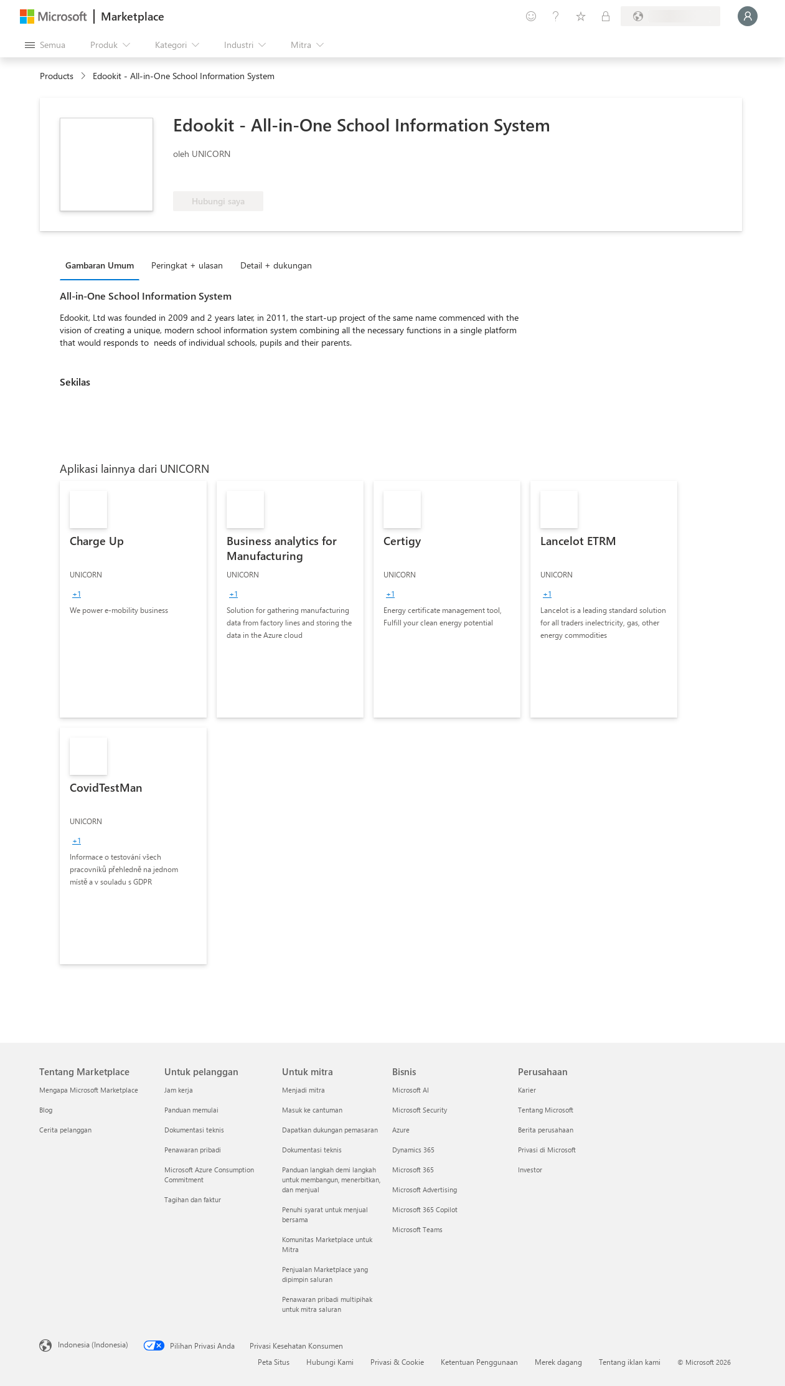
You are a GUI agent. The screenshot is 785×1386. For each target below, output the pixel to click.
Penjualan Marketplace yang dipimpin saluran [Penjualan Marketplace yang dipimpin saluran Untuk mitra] (325, 1274)
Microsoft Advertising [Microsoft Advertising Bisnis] (424, 1189)
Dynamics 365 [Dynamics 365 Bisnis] (413, 1149)
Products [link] (56, 76)
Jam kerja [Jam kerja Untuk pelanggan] (178, 1089)
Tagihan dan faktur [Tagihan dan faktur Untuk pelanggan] (192, 1199)
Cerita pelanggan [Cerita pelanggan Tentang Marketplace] (65, 1129)
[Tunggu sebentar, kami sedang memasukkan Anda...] (747, 16)
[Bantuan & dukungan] (556, 16)
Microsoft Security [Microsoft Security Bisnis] (419, 1109)
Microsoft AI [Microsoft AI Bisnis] (410, 1089)
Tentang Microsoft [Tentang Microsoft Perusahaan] (545, 1109)
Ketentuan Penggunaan (479, 1362)
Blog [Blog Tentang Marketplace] (45, 1109)
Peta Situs (273, 1362)
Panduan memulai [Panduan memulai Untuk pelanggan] (191, 1109)
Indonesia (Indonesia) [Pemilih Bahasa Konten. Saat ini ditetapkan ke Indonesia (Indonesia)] (93, 1344)
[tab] (103, 264)
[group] (76, 594)
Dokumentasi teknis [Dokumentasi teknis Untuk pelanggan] (194, 1129)
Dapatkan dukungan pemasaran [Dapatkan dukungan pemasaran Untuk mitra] (330, 1129)
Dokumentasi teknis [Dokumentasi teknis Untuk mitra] (312, 1149)
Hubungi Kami (330, 1362)
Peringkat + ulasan (187, 265)
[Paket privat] (606, 16)
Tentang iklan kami (629, 1362)
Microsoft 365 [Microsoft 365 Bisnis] (413, 1169)
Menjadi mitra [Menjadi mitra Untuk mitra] (303, 1089)
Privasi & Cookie (397, 1362)
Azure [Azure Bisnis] (401, 1129)
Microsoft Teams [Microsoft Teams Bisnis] (417, 1229)
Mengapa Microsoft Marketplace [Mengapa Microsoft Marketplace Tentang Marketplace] (88, 1089)
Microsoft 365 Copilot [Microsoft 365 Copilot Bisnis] (425, 1209)
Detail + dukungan (276, 265)
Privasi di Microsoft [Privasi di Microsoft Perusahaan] (547, 1149)
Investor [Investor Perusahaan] (530, 1169)
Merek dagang (558, 1362)
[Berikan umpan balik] (531, 16)
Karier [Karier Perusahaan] (527, 1089)
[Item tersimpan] (581, 16)
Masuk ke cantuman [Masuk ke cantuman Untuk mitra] (312, 1109)
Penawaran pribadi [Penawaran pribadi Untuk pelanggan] (192, 1149)
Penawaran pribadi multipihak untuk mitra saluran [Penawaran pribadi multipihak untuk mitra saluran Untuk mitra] (327, 1304)
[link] (133, 599)
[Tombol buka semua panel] (45, 44)
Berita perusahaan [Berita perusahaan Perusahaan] (545, 1129)
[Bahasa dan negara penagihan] (670, 16)
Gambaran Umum (99, 265)
